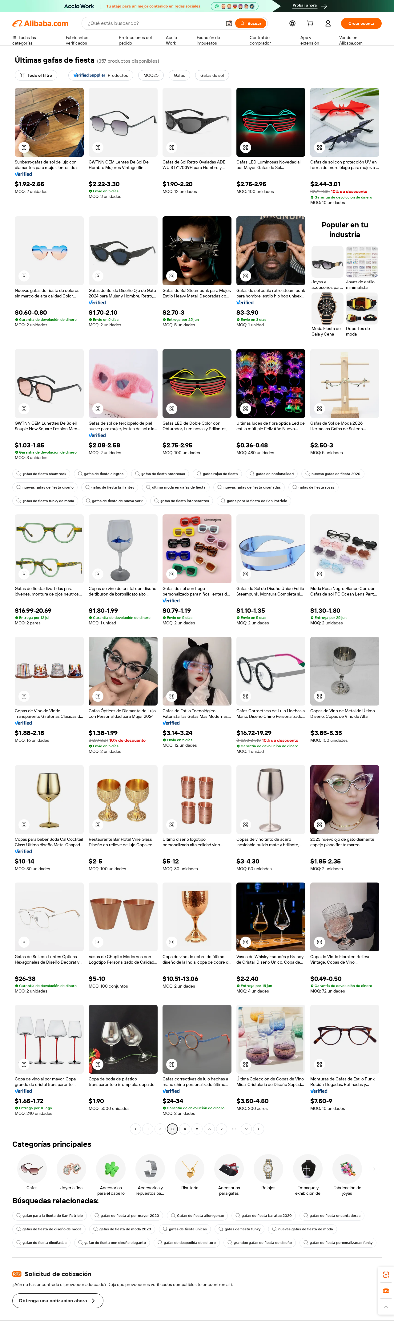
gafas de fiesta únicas (185, 1229)
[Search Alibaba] (154, 23)
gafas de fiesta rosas (313, 487)
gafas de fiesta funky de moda (45, 500)
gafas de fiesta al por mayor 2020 (126, 1215)
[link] (386, 1275)
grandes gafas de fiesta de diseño (259, 1242)
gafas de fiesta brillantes (109, 487)
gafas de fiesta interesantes (181, 500)
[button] (229, 23)
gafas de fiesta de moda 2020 (122, 1229)
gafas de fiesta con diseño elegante (112, 1242)
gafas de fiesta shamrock (41, 473)
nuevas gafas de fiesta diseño (45, 487)
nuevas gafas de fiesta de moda (302, 1229)
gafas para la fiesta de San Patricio (254, 500)
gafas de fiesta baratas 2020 (263, 1215)
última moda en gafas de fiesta (176, 487)
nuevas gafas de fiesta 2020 (332, 473)
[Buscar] (250, 23)
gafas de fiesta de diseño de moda (49, 1229)
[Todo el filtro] (36, 75)
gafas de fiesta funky (239, 1229)
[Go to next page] (258, 1128)
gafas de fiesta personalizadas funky (338, 1242)
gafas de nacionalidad (272, 473)
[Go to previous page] (135, 1128)
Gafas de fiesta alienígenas (197, 1215)
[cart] (311, 24)
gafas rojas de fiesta (217, 473)
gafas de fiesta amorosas (160, 473)
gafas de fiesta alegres (100, 473)
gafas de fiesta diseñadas (41, 1242)
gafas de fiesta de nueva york (114, 500)
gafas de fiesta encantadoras (332, 1215)
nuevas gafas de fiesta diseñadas (249, 487)
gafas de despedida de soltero (187, 1242)
